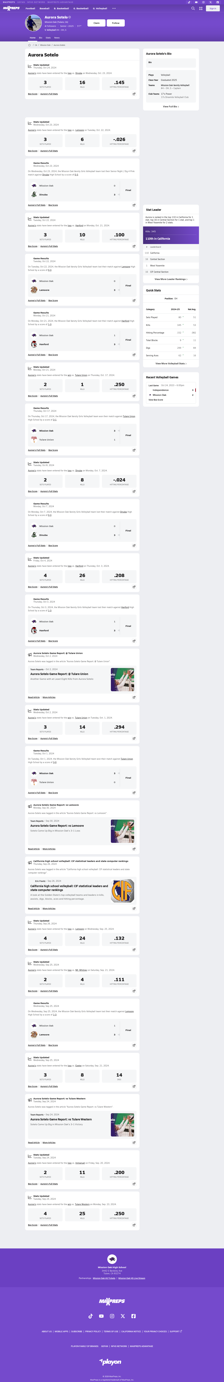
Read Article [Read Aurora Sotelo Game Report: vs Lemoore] (34, 848)
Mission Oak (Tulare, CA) (56, 22)
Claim (97, 23)
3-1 (54, 419)
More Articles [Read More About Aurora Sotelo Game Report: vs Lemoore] (49, 848)
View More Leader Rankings (171, 279)
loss (70, 73)
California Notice (131, 1331)
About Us (47, 1331)
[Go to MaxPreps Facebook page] (133, 1316)
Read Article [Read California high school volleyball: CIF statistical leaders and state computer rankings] (34, 908)
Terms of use (111, 1331)
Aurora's (32, 73)
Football (30, 8)
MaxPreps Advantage (60, 2)
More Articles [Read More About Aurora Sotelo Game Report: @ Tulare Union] (49, 697)
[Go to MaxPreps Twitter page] (122, 1316)
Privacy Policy (93, 1331)
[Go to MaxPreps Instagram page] (112, 1316)
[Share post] (134, 93)
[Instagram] (203, 2)
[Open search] (193, 8)
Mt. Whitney (81, 970)
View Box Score (156, 399)
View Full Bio (171, 106)
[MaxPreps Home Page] (29, 45)
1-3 (49, 324)
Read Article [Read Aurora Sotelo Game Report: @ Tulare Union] (34, 697)
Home (32, 37)
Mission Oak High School (112, 1261)
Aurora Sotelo (58, 17)
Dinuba (78, 73)
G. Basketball (81, 8)
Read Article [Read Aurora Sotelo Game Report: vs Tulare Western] (34, 1142)
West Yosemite (157, 265)
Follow (115, 23)
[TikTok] (189, 2)
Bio (40, 37)
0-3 (76, 174)
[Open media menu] (201, 8)
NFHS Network (36, 2)
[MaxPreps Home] (11, 8)
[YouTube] (196, 2)
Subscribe (76, 1331)
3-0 (54, 762)
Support (176, 1331)
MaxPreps (9, 2)
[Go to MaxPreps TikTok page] (90, 1316)
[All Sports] (114, 8)
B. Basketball (61, 8)
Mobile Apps (61, 1331)
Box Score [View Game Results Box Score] (53, 204)
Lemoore (79, 130)
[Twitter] (210, 2)
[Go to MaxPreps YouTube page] (101, 1316)
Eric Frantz (37, 881)
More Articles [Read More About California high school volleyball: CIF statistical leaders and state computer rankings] (49, 908)
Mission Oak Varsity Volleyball (175, 85)
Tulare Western (82, 1204)
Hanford (79, 225)
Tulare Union (81, 375)
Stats (48, 37)
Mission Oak (45, 45)
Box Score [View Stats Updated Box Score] (32, 93)
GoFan (21, 2)
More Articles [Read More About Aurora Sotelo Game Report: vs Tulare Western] (49, 1142)
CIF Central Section (159, 271)
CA (36, 45)
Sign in (213, 8)
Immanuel (80, 1163)
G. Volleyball (100, 8)
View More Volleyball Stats (171, 363)
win (69, 375)
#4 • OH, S (55, 29)
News (57, 37)
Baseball (44, 8)
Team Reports (37, 669)
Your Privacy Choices (155, 1331)
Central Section (157, 259)
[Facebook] (217, 2)
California (154, 252)
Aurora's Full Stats (49, 93)
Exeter (78, 1065)
